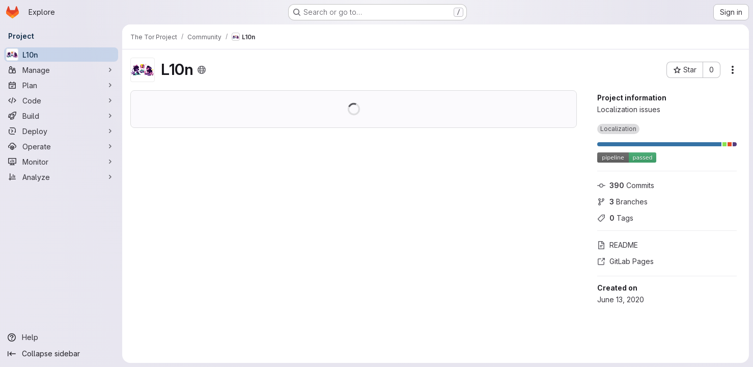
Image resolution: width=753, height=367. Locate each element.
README (617, 245)
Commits (625, 185)
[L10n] (61, 54)
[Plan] (61, 85)
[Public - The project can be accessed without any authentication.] (202, 70)
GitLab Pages (625, 261)
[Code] (61, 100)
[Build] (61, 116)
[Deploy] (61, 131)
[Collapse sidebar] (61, 354)
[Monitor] (61, 161)
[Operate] (61, 146)
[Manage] (61, 70)
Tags (615, 218)
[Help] (61, 337)
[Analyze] (61, 177)
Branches (622, 201)
